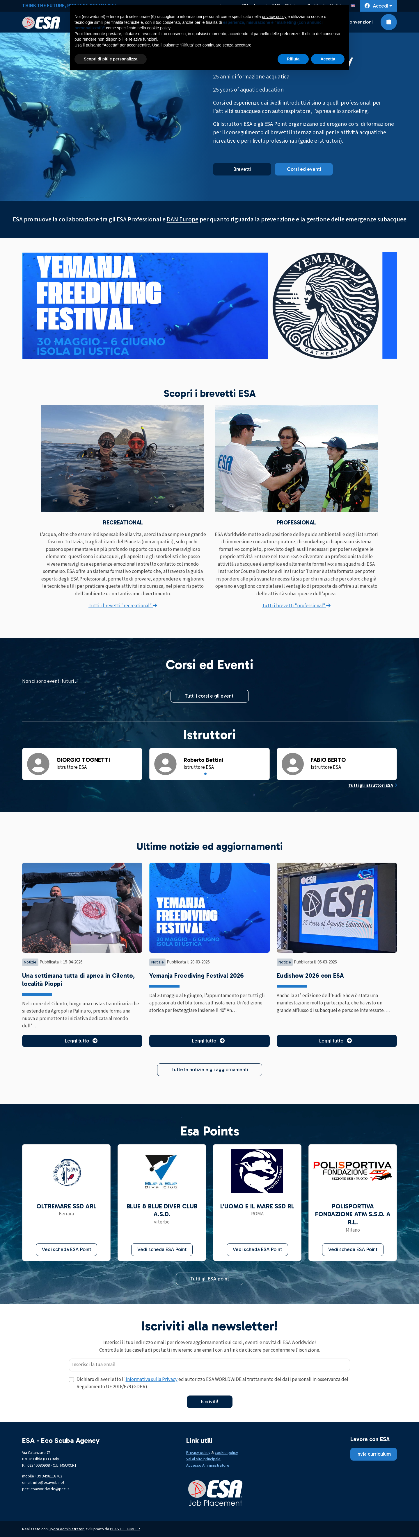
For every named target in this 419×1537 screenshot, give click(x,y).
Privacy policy (198, 1453)
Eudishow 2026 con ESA (310, 975)
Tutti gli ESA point (209, 1279)
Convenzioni (359, 22)
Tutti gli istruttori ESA (372, 785)
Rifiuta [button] (293, 59)
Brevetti (242, 169)
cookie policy (226, 1453)
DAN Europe (182, 219)
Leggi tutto (82, 1041)
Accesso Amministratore (207, 1465)
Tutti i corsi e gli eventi (210, 696)
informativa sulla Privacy (151, 1379)
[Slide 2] (209, 774)
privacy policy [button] (274, 16)
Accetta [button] (327, 59)
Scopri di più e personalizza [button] (110, 59)
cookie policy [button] (158, 28)
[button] (378, 6)
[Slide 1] (205, 774)
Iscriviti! (209, 1402)
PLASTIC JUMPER (125, 1529)
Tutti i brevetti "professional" (296, 605)
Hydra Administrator (66, 1529)
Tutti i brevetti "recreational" (122, 605)
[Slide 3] (213, 774)
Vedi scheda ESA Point (66, 1249)
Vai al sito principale (203, 1459)
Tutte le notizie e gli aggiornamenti (209, 1069)
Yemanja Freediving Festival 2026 (196, 975)
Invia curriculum (373, 1454)
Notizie (30, 962)
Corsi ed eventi (304, 169)
